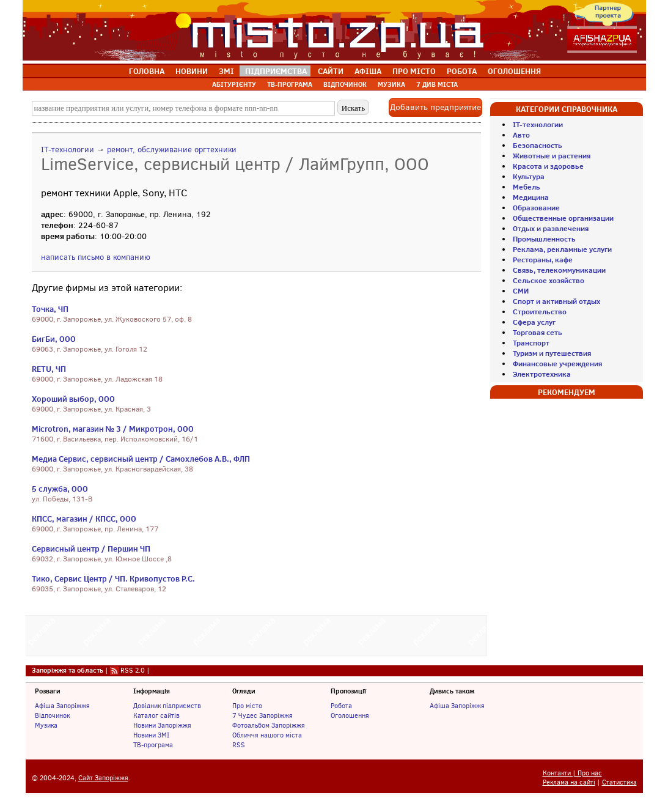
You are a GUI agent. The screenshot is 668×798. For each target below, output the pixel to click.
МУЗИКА (391, 84)
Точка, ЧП (50, 308)
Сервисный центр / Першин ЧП (91, 548)
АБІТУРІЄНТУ (234, 84)
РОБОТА (462, 70)
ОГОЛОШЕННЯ (514, 70)
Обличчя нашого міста (267, 735)
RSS (238, 745)
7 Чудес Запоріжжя (262, 715)
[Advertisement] (256, 634)
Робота (341, 705)
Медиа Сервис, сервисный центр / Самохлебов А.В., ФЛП (141, 458)
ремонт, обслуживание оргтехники (172, 149)
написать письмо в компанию (95, 257)
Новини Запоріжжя (162, 725)
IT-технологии (67, 149)
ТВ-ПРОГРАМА (289, 84)
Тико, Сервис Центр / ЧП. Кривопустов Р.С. (113, 578)
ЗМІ (226, 70)
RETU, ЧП (49, 368)
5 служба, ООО (60, 488)
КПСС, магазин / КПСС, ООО (84, 518)
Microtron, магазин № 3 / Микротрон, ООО (113, 428)
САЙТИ (330, 70)
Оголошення (350, 715)
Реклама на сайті (569, 782)
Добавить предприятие (435, 107)
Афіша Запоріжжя (62, 705)
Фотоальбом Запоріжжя (268, 725)
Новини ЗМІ (151, 735)
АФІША (367, 70)
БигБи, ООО (54, 338)
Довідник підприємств (167, 705)
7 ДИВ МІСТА (437, 84)
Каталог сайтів (156, 715)
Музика (46, 725)
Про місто (247, 705)
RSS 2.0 (132, 670)
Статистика (619, 782)
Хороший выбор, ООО (73, 398)
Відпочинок (52, 715)
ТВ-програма (153, 745)
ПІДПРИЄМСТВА (276, 70)
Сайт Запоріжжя (103, 778)
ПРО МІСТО (414, 70)
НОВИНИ (191, 70)
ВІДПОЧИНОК (345, 84)
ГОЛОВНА (146, 70)
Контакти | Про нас (572, 773)
